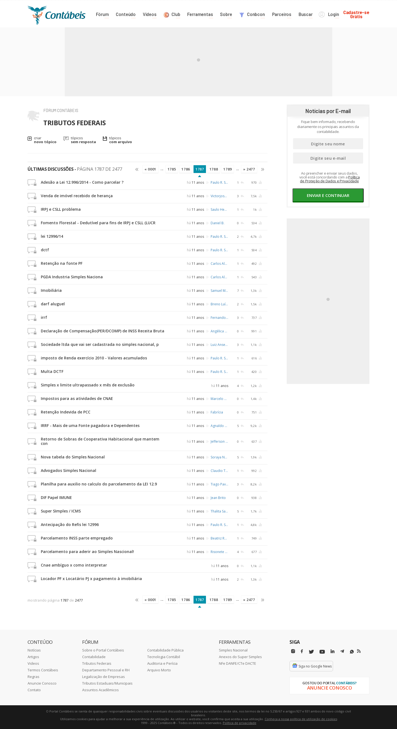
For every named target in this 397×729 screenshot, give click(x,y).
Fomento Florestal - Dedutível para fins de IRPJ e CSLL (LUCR (98, 222)
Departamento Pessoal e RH (106, 669)
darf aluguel (53, 303)
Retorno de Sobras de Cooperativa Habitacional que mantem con (100, 441)
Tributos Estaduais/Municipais (107, 683)
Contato (34, 689)
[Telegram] (342, 652)
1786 (185, 169)
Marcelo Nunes (219, 398)
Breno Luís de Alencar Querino (219, 304)
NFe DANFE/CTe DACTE (237, 663)
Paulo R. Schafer (219, 182)
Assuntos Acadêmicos (100, 689)
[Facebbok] (302, 651)
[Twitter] (311, 652)
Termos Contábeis (43, 669)
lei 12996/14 (52, 236)
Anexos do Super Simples (240, 656)
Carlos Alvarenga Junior (219, 263)
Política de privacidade (239, 723)
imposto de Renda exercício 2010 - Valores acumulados (94, 358)
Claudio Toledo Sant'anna (219, 470)
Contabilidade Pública (165, 650)
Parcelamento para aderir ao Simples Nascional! (87, 551)
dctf (45, 249)
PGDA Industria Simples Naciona (72, 276)
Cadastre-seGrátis (356, 14)
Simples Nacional (233, 650)
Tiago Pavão (219, 484)
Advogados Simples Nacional (68, 470)
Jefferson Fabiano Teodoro (219, 441)
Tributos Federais (96, 663)
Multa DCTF (52, 371)
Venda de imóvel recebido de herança (77, 195)
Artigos (33, 656)
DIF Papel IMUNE (56, 497)
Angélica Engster (219, 331)
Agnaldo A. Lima (219, 425)
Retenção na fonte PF (61, 263)
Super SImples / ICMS (61, 511)
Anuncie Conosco (42, 683)
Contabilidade (94, 656)
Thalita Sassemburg (219, 511)
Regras (33, 676)
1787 (199, 169)
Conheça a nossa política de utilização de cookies (301, 719)
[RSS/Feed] (358, 651)
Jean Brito (218, 497)
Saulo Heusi (219, 209)
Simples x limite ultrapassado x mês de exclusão (88, 385)
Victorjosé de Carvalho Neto (219, 196)
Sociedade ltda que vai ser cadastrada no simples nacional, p (100, 344)
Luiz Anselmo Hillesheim (219, 344)
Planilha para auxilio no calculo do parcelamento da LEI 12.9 (99, 484)
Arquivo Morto (159, 669)
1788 (214, 169)
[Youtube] (322, 652)
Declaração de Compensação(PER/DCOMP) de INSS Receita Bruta (102, 330)
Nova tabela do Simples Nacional (73, 457)
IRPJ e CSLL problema (61, 209)
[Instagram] (293, 651)
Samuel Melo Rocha (219, 290)
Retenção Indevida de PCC (65, 412)
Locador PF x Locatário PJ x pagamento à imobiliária (91, 578)
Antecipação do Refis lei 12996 (70, 524)
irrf (44, 317)
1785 (172, 169)
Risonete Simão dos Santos (219, 551)
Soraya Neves (219, 457)
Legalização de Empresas (103, 676)
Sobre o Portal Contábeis (103, 650)
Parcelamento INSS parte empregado (77, 538)
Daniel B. (217, 223)
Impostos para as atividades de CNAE (77, 398)
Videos (33, 663)
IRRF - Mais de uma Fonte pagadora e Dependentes (90, 425)
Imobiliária (51, 290)
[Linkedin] (332, 651)
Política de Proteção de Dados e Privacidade (330, 179)
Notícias (34, 650)
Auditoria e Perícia (162, 663)
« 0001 (150, 169)
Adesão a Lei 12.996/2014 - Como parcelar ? (82, 182)
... (161, 168)
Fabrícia (217, 412)
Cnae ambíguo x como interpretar (74, 565)
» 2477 (249, 169)
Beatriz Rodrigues (219, 538)
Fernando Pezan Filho (219, 317)
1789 (227, 169)
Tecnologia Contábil (163, 656)
